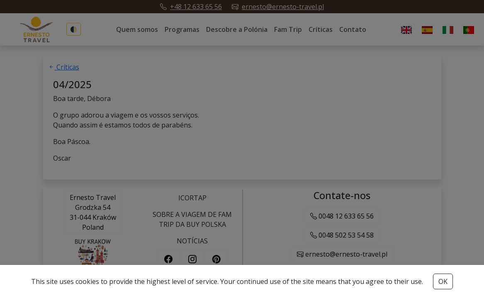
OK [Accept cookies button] (443, 281)
